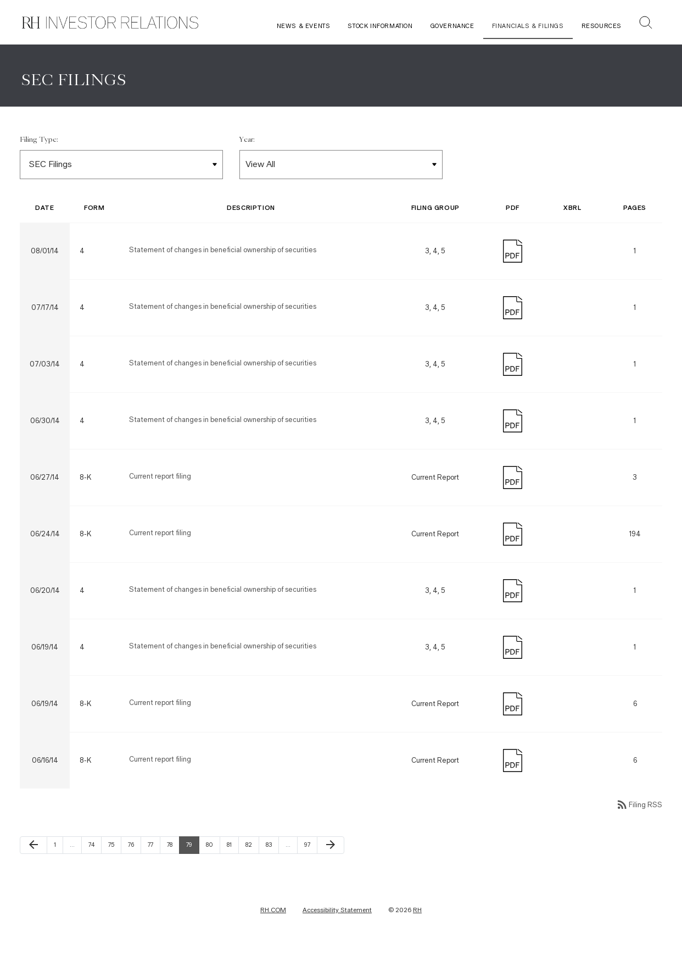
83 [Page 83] (271, 870)
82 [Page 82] (251, 870)
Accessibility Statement (337, 935)
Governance (452, 26)
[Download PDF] (512, 275)
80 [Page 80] (212, 870)
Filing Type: (39, 165)
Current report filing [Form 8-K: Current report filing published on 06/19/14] (160, 727)
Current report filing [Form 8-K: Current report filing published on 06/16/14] (160, 784)
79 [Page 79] (192, 870)
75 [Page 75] (114, 870)
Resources (602, 26)
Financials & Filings (528, 26)
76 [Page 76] (134, 870)
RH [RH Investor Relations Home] (417, 935)
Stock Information (380, 26)
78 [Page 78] (173, 870)
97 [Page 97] (310, 870)
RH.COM (273, 935)
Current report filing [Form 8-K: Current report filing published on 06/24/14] (160, 558)
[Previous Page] (33, 870)
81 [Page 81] (232, 870)
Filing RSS (639, 830)
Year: (247, 165)
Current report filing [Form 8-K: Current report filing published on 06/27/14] (160, 501)
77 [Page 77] (153, 870)
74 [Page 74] (94, 870)
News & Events (304, 26)
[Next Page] (330, 870)
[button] (645, 24)
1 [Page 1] (58, 870)
